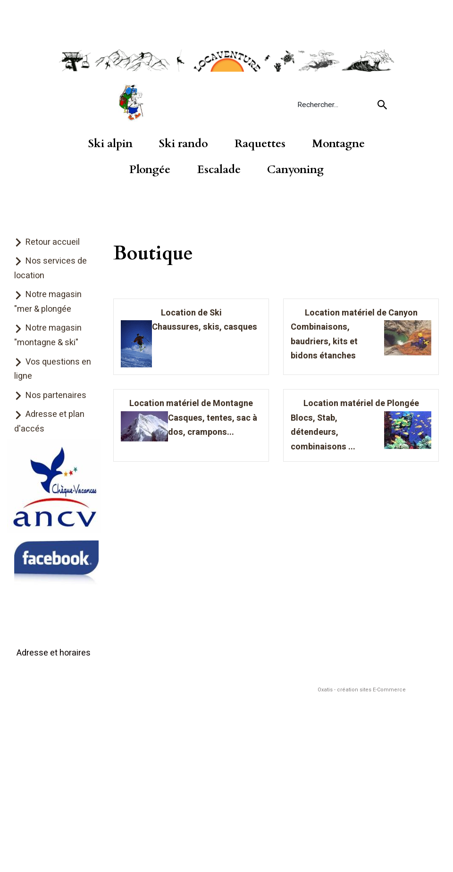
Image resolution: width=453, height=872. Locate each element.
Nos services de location (50, 268)
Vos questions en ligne (52, 369)
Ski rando (183, 143)
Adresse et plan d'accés (49, 421)
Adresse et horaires (54, 653)
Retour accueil (52, 242)
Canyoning (295, 169)
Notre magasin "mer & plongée (48, 302)
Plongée (149, 169)
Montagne (338, 143)
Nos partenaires (55, 395)
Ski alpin (110, 143)
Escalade (219, 169)
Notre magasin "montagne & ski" (48, 335)
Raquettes (260, 143)
